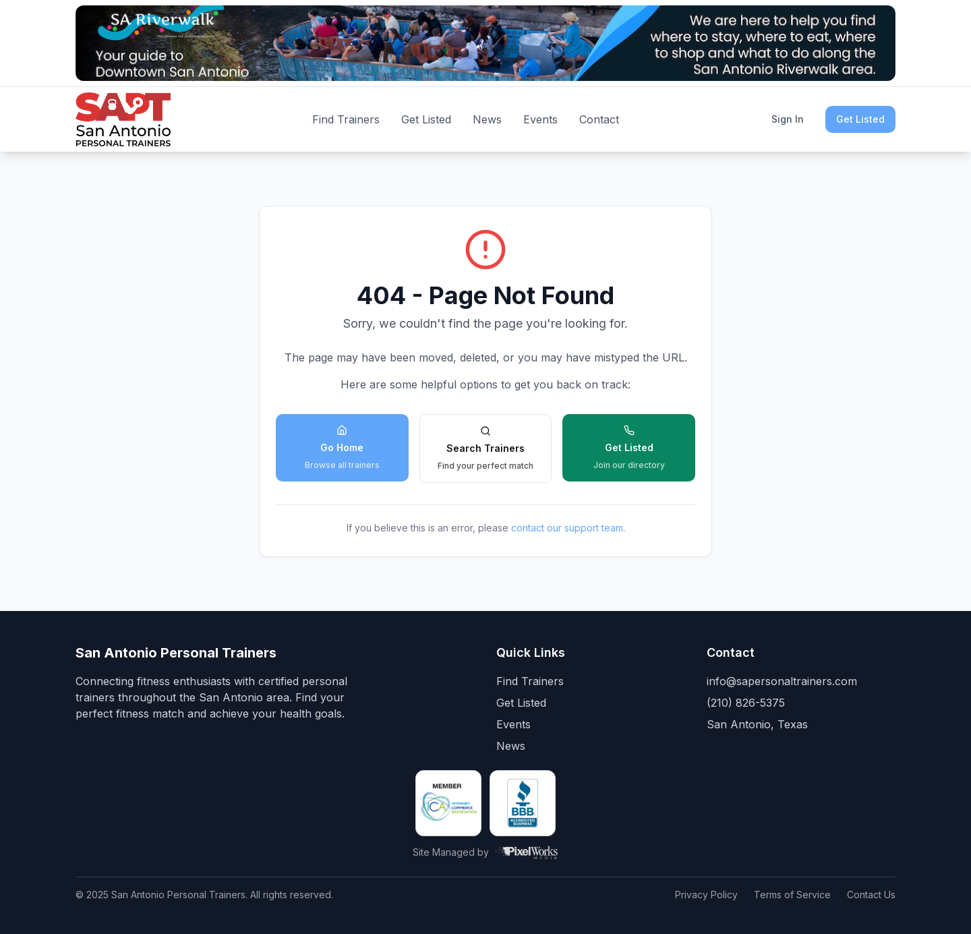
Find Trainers (346, 119)
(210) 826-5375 (746, 702)
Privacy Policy (706, 894)
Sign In (787, 119)
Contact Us (871, 894)
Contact (599, 119)
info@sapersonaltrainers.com (782, 681)
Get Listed (426, 119)
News (487, 119)
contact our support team (567, 527)
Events (540, 119)
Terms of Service (792, 894)
